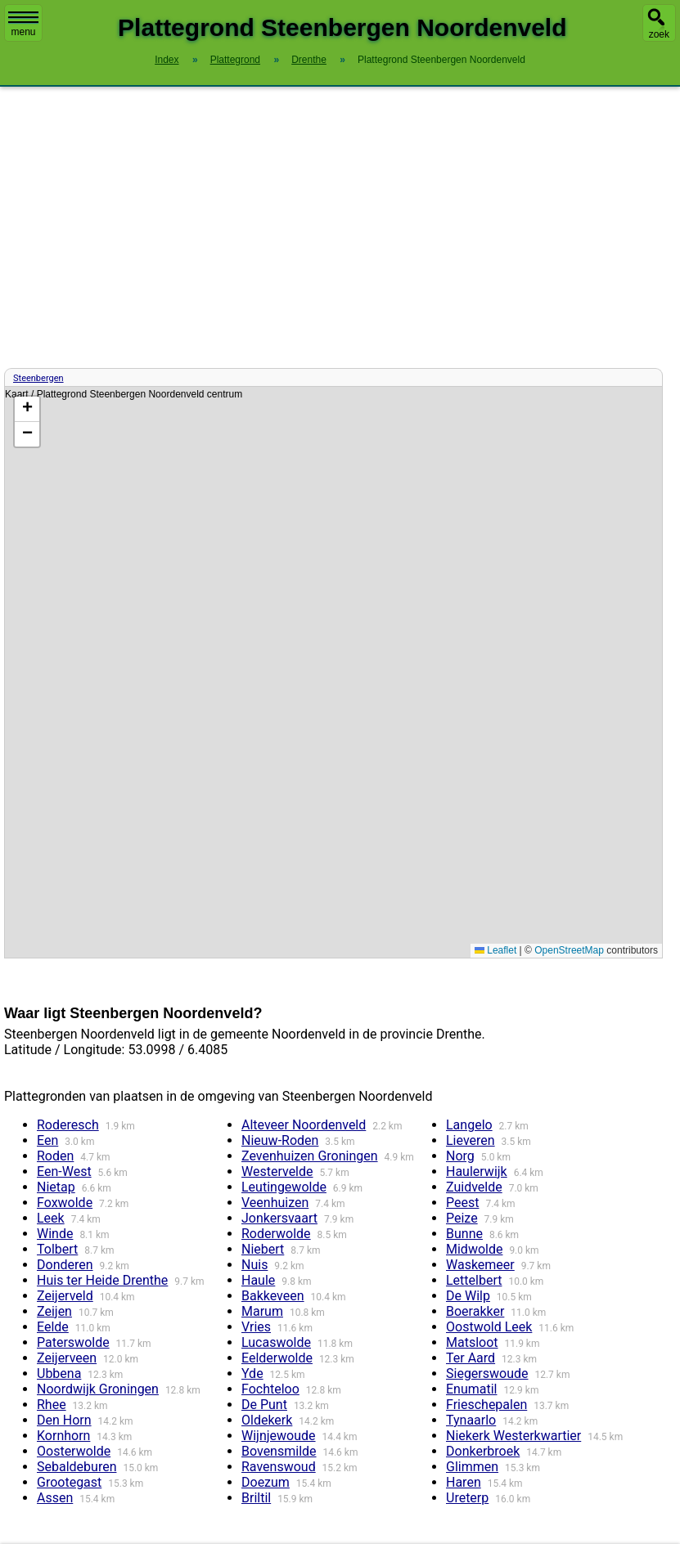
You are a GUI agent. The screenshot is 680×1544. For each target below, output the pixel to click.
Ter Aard (470, 1358)
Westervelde (277, 1171)
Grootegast (69, 1482)
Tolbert (57, 1249)
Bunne (464, 1233)
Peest (462, 1202)
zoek (659, 34)
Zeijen (54, 1311)
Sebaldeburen (76, 1466)
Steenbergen (38, 378)
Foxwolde (64, 1202)
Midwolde (474, 1249)
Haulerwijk (476, 1171)
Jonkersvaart (279, 1218)
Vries (256, 1327)
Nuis (254, 1264)
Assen (55, 1498)
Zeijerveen (67, 1358)
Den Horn (64, 1420)
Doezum (265, 1482)
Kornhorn (63, 1435)
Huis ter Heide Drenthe (102, 1280)
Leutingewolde (283, 1187)
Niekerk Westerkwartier (513, 1435)
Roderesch (68, 1125)
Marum (262, 1311)
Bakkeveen (272, 1296)
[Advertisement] (340, 227)
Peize (462, 1218)
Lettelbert (474, 1280)
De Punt (264, 1404)
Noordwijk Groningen (98, 1389)
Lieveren (470, 1140)
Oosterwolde (73, 1451)
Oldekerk (266, 1420)
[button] (27, 409)
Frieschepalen (486, 1404)
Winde (55, 1233)
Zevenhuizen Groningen (309, 1156)
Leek (51, 1218)
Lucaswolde (276, 1342)
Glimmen (472, 1466)
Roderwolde (276, 1233)
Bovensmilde (279, 1451)
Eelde (53, 1327)
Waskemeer (480, 1264)
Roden (55, 1156)
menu (23, 24)
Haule (258, 1280)
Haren (463, 1482)
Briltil (256, 1498)
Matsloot (472, 1342)
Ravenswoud (278, 1466)
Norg (460, 1156)
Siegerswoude (487, 1373)
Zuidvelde (474, 1187)
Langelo (469, 1125)
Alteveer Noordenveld (303, 1125)
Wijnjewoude (278, 1435)
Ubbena (59, 1373)
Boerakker (475, 1311)
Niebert (262, 1249)
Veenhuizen (274, 1202)
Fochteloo (270, 1389)
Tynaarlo (471, 1420)
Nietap (56, 1187)
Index (166, 59)
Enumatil (472, 1389)
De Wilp (468, 1296)
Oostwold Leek (489, 1327)
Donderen (65, 1264)
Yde (252, 1373)
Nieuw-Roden (279, 1140)
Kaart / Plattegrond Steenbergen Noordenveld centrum (331, 672)
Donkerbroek (483, 1451)
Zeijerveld (65, 1296)
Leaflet (495, 950)
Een (47, 1140)
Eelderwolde (277, 1358)
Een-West (64, 1171)
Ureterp (467, 1498)
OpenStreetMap (569, 950)
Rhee (51, 1404)
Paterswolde (73, 1342)
